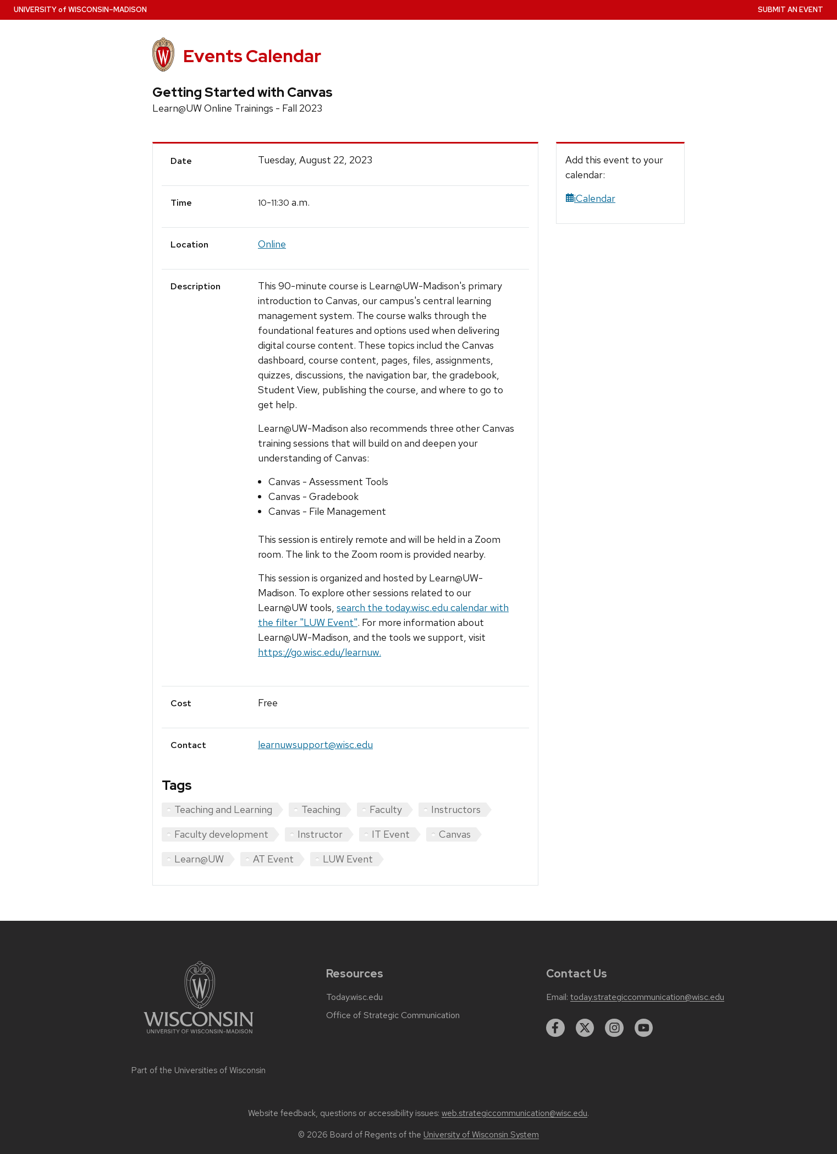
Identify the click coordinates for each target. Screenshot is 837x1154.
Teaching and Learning (223, 809)
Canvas (455, 834)
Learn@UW (199, 859)
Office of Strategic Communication (393, 1015)
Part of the (198, 1070)
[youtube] (644, 1028)
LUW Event (348, 859)
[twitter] (585, 1028)
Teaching (320, 809)
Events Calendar (252, 56)
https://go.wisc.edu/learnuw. (319, 652)
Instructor (320, 834)
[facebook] (555, 1028)
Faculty (386, 809)
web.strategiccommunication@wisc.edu (514, 1113)
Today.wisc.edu (354, 997)
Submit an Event (790, 9)
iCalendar (590, 198)
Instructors (456, 809)
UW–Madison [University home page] (80, 9)
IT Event (391, 834)
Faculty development (221, 834)
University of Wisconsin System (481, 1134)
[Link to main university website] (199, 1035)
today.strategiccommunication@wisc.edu (647, 997)
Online (272, 244)
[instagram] (614, 1028)
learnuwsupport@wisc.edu (315, 744)
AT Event (273, 859)
